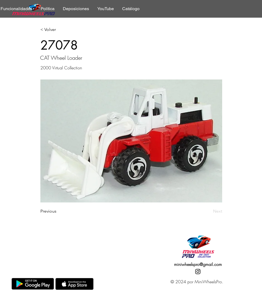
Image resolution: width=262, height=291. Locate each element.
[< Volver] (58, 30)
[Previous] (58, 211)
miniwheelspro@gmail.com (198, 264)
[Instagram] (197, 271)
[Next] (208, 211)
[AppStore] (74, 284)
